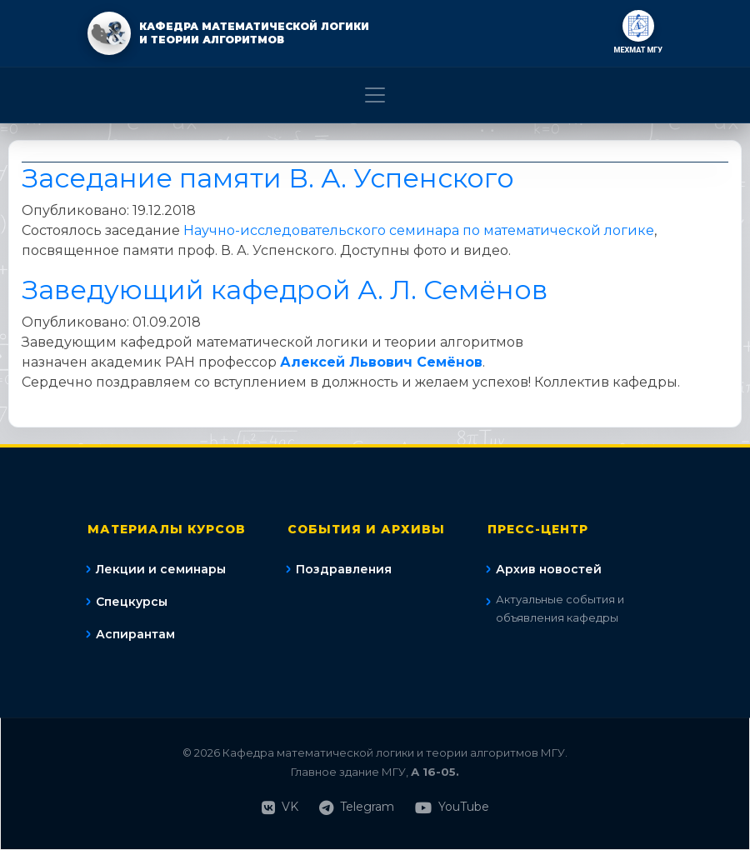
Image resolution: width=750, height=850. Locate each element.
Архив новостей (549, 569)
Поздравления (344, 569)
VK (280, 807)
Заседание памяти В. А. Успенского (268, 178)
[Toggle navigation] (375, 95)
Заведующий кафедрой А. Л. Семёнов (285, 289)
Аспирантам (135, 634)
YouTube (452, 807)
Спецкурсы (132, 601)
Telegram (356, 807)
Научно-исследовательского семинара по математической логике (418, 230)
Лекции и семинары (161, 569)
